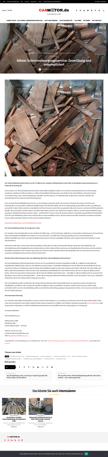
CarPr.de (7, 343)
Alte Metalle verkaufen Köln (17, 356)
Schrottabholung (93, 303)
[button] (103, 10)
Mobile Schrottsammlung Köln (79, 356)
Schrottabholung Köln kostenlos (13, 358)
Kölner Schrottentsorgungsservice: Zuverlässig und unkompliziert (68, 341)
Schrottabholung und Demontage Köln (32, 358)
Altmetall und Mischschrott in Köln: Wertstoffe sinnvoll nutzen (40, 419)
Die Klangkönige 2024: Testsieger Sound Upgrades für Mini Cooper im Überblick (27, 377)
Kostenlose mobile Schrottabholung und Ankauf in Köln (14, 419)
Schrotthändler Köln (61, 358)
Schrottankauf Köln (49, 358)
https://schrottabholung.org (18, 336)
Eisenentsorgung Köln (46, 356)
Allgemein (34, 53)
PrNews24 (46, 69)
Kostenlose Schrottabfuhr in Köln (61, 356)
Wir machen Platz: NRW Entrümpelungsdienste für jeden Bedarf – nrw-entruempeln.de (79, 377)
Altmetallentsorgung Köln (32, 356)
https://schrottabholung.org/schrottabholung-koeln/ (23, 223)
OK (86, 454)
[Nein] (105, 454)
